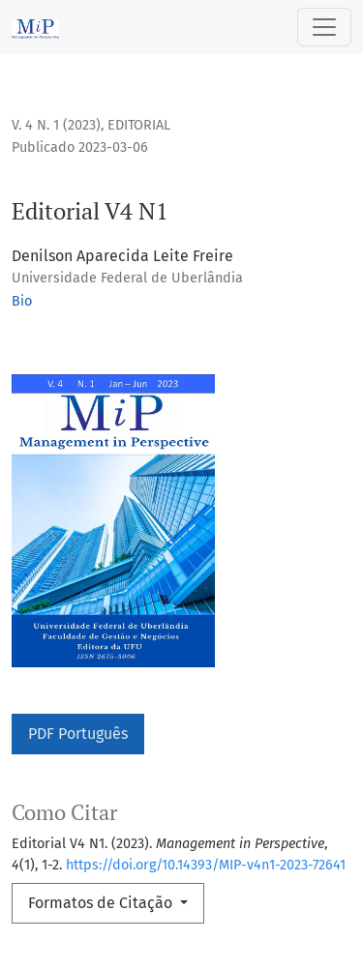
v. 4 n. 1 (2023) (56, 125)
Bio (22, 301)
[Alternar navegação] (324, 27)
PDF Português (78, 733)
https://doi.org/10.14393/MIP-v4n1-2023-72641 (206, 865)
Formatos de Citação (102, 903)
